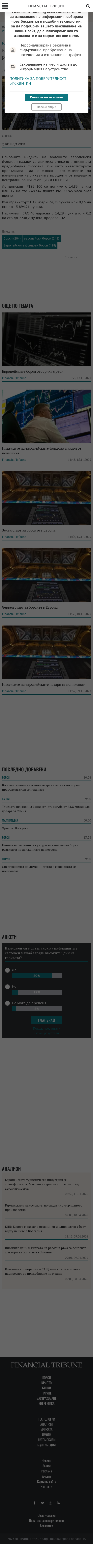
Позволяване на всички (46, 97)
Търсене (88, 6)
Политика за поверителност (38, 78)
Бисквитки (20, 83)
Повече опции (46, 107)
